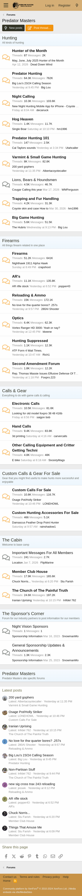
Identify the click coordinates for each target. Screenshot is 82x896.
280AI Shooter (50, 309)
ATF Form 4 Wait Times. (27, 350)
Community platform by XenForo (35, 888)
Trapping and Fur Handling (35, 199)
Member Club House (29, 572)
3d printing (18, 436)
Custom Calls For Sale (31, 490)
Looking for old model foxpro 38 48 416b (37, 413)
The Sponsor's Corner (23, 613)
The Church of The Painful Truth (40, 590)
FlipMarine (47, 562)
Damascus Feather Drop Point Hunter (35, 522)
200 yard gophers (23, 166)
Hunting (9, 38)
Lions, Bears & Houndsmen (34, 180)
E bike (16, 460)
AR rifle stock (20, 286)
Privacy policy (51, 876)
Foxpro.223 (48, 377)
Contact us (9, 876)
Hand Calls (21, 426)
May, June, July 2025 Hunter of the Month (38, 60)
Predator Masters (18, 673)
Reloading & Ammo (29, 295)
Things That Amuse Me (25, 827)
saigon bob (43, 417)
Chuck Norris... (21, 581)
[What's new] (77, 5)
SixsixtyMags (56, 460)
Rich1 (46, 354)
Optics (18, 318)
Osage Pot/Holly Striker (26, 499)
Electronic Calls (26, 404)
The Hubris (19, 227)
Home (7, 880)
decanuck (42, 110)
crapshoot (44, 267)
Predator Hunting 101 (30, 138)
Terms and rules (29, 876)
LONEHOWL (51, 503)
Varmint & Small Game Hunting (39, 157)
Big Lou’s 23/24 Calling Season (31, 83)
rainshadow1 (48, 526)
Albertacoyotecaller (55, 170)
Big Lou (46, 87)
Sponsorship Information (27, 636)
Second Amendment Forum (36, 364)
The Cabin (12, 540)
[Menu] (6, 5)
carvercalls (60, 436)
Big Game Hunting (28, 217)
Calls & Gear (14, 390)
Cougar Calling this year (27, 189)
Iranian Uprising (22, 600)
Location (17, 562)
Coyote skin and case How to (30, 208)
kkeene (47, 331)
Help (66, 876)
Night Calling (23, 96)
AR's (16, 276)
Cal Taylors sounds (24, 147)
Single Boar (19, 129)
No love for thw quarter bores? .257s (34, 305)
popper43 (64, 286)
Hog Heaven (22, 119)
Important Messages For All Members (42, 553)
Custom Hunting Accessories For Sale (45, 513)
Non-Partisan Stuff (22, 769)
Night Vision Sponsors (30, 626)
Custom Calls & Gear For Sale (31, 473)
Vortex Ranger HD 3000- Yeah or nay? (36, 327)
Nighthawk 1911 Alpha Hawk (30, 263)
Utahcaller (72, 147)
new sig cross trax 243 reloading (32, 784)
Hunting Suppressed (30, 341)
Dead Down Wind (41, 64)
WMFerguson (70, 189)
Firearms (10, 240)
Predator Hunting (27, 73)
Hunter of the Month (29, 51)
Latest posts (12, 690)
